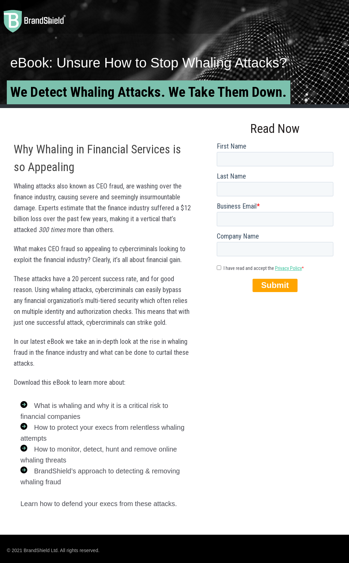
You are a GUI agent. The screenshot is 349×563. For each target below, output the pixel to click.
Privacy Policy (288, 268)
